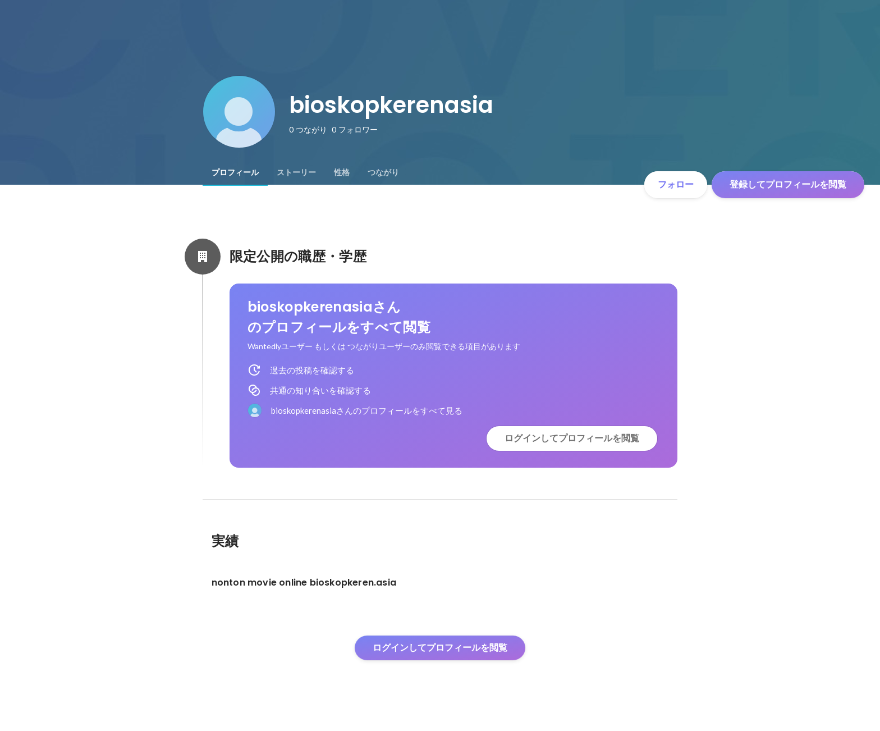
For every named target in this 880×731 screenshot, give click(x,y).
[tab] (235, 172)
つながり (383, 172)
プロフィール (235, 172)
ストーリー (296, 172)
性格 (342, 172)
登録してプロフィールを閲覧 (788, 184)
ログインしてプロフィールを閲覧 (572, 438)
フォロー (676, 184)
